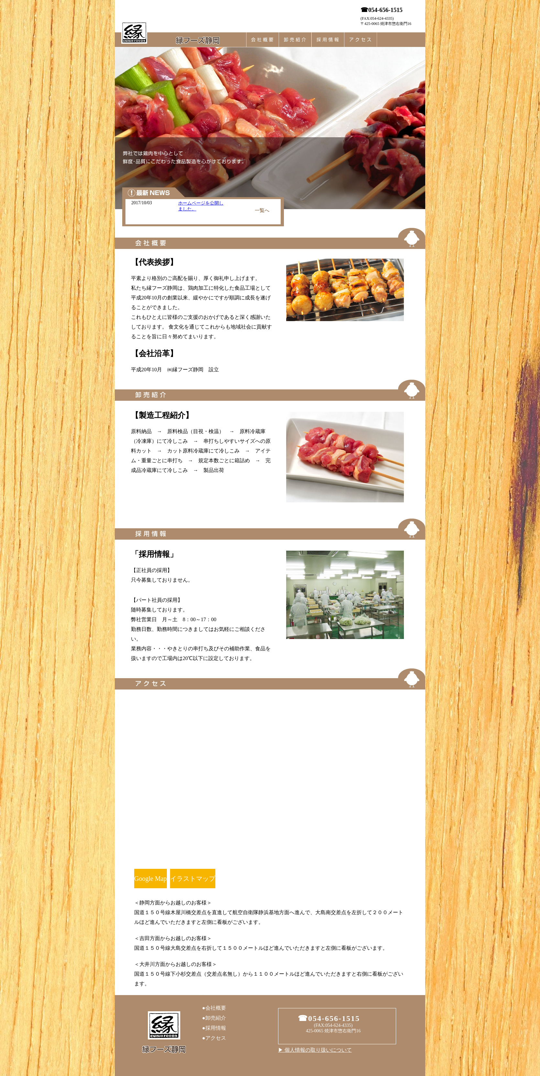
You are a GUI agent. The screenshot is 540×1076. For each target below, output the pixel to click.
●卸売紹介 (214, 1018)
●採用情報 (214, 1028)
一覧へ (262, 210)
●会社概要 (214, 1008)
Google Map (150, 878)
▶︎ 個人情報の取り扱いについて (315, 1050)
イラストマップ (192, 878)
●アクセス (214, 1038)
